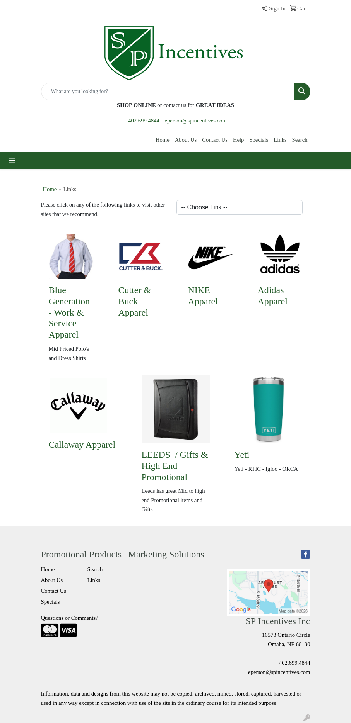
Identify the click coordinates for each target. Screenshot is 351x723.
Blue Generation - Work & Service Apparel (69, 312)
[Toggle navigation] (12, 160)
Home (163, 140)
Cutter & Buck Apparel (134, 301)
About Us (186, 140)
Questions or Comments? (69, 618)
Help (238, 140)
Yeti (242, 455)
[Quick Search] (167, 91)
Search (300, 140)
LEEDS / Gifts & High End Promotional (175, 466)
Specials (258, 140)
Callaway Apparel (82, 445)
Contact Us (215, 140)
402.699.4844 (143, 120)
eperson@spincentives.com (195, 120)
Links (280, 140)
